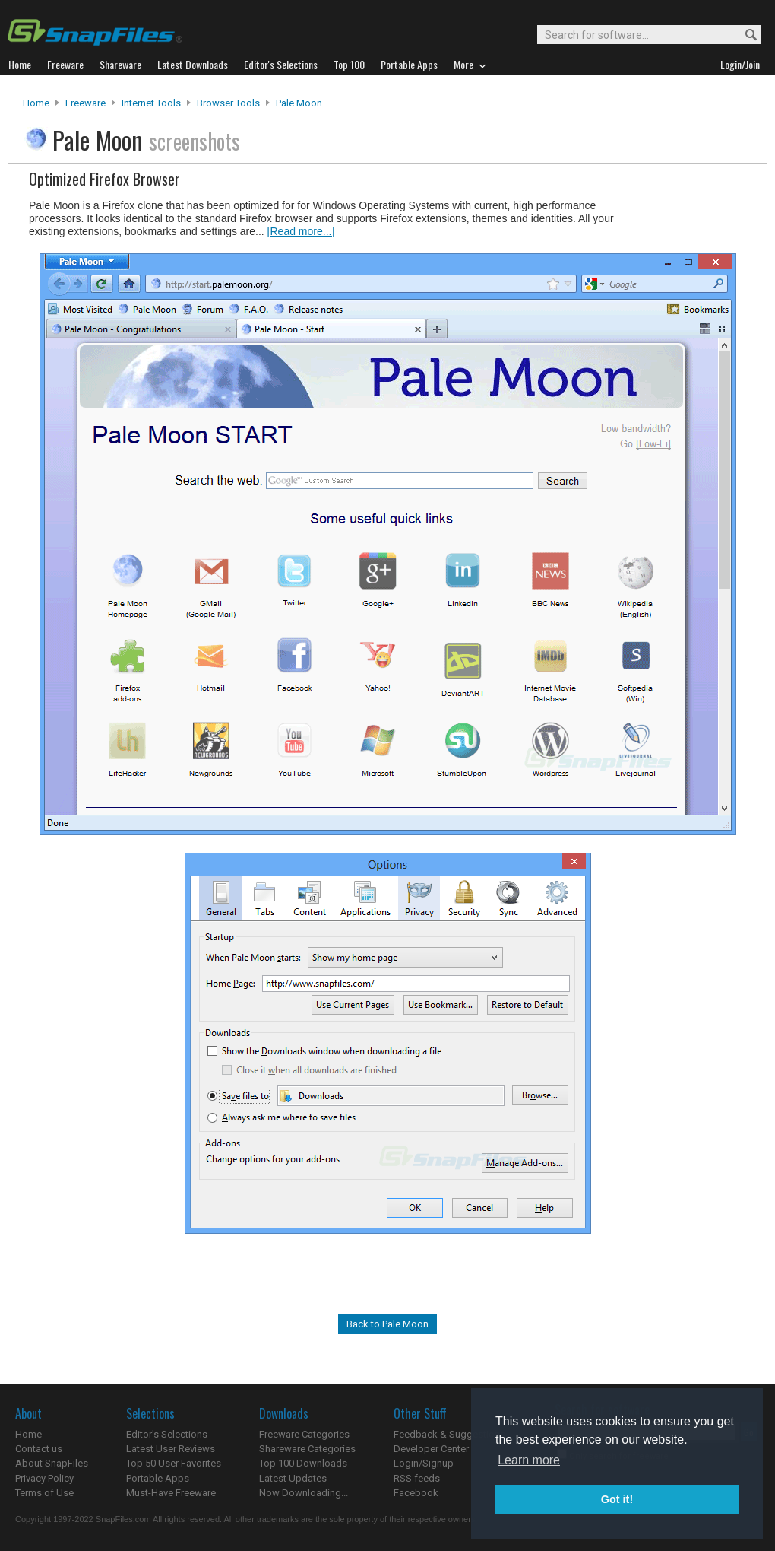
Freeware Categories (304, 1434)
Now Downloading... (303, 1493)
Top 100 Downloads (303, 1463)
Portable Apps (157, 1478)
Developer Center (431, 1448)
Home (36, 103)
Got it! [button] (617, 1499)
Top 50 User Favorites (173, 1463)
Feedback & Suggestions (449, 1434)
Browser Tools (228, 103)
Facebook (416, 1493)
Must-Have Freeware (171, 1493)
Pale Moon (299, 103)
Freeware (85, 103)
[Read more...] (301, 231)
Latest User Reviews (170, 1448)
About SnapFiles (51, 1463)
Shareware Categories (307, 1448)
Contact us (38, 1448)
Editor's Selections (166, 1434)
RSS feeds (417, 1478)
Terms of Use (44, 1493)
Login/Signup (424, 1463)
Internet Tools (151, 103)
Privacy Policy (44, 1478)
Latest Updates (293, 1478)
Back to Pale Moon (387, 1324)
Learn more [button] (529, 1460)
